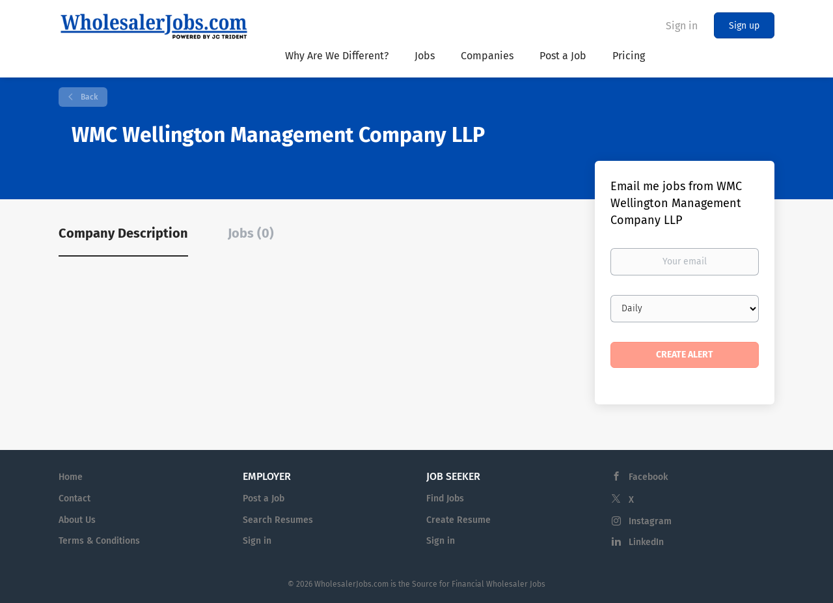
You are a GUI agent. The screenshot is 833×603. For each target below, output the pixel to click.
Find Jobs (445, 498)
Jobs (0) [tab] (251, 233)
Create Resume (458, 520)
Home (71, 477)
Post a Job (263, 498)
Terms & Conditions (99, 540)
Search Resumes (278, 520)
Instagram (650, 521)
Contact (74, 498)
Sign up (744, 25)
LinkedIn (646, 542)
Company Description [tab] (123, 233)
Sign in (682, 26)
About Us (77, 520)
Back (88, 97)
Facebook (648, 477)
